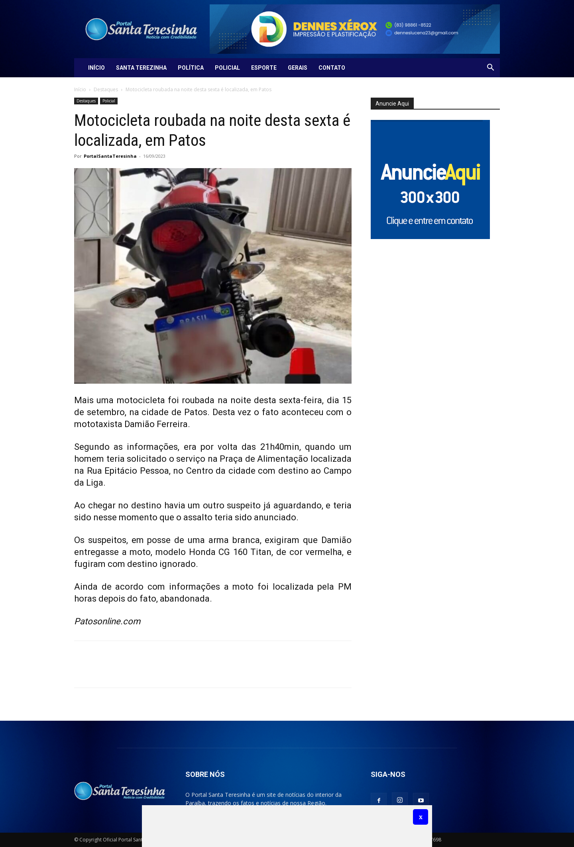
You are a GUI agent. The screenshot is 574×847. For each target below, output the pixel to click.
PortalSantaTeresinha (110, 156)
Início (96, 68)
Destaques (106, 89)
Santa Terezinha (141, 68)
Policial (227, 68)
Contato (331, 68)
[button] (490, 68)
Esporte (264, 68)
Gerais (297, 68)
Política (191, 68)
